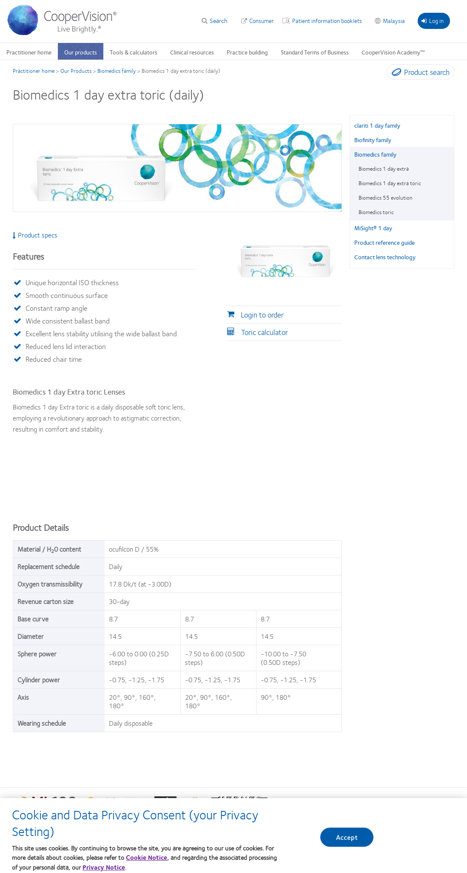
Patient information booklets (327, 20)
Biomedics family (116, 70)
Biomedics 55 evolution (386, 197)
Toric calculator (264, 332)
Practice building (247, 52)
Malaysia (394, 20)
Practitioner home (28, 52)
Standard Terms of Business (315, 52)
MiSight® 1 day (373, 227)
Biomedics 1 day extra (384, 168)
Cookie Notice (146, 862)
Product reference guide (384, 242)
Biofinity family (372, 139)
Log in (432, 20)
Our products (80, 52)
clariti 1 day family (377, 125)
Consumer (261, 20)
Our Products (75, 70)
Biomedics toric (376, 212)
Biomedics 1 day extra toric (390, 183)
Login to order (262, 315)
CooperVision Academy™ (393, 52)
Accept (347, 841)
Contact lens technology (385, 256)
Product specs (35, 235)
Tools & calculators (133, 52)
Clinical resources (192, 52)
